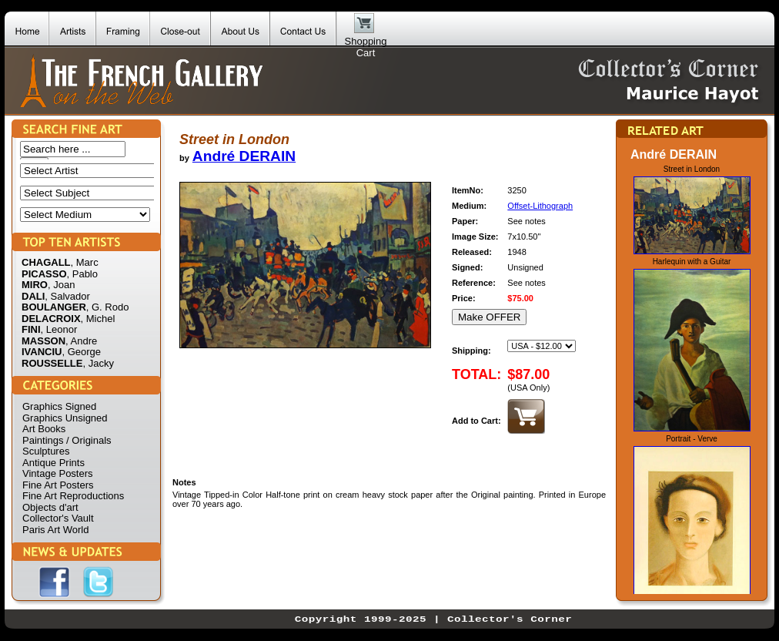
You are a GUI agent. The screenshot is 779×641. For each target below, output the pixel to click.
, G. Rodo (107, 307)
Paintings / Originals (67, 440)
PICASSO (44, 274)
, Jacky (97, 363)
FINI (31, 329)
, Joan (61, 284)
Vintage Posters (57, 473)
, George (81, 351)
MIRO (35, 284)
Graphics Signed (59, 406)
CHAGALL (46, 262)
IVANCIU (42, 351)
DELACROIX (51, 318)
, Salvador (67, 296)
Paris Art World (55, 529)
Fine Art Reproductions (73, 496)
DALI (33, 296)
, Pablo (82, 274)
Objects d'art (50, 507)
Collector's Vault (58, 518)
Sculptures (45, 451)
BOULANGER (54, 307)
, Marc (85, 262)
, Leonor (59, 329)
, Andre (81, 341)
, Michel (98, 318)
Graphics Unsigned (65, 418)
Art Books (43, 429)
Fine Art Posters (57, 485)
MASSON (43, 341)
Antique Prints (53, 462)
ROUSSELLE (52, 363)
